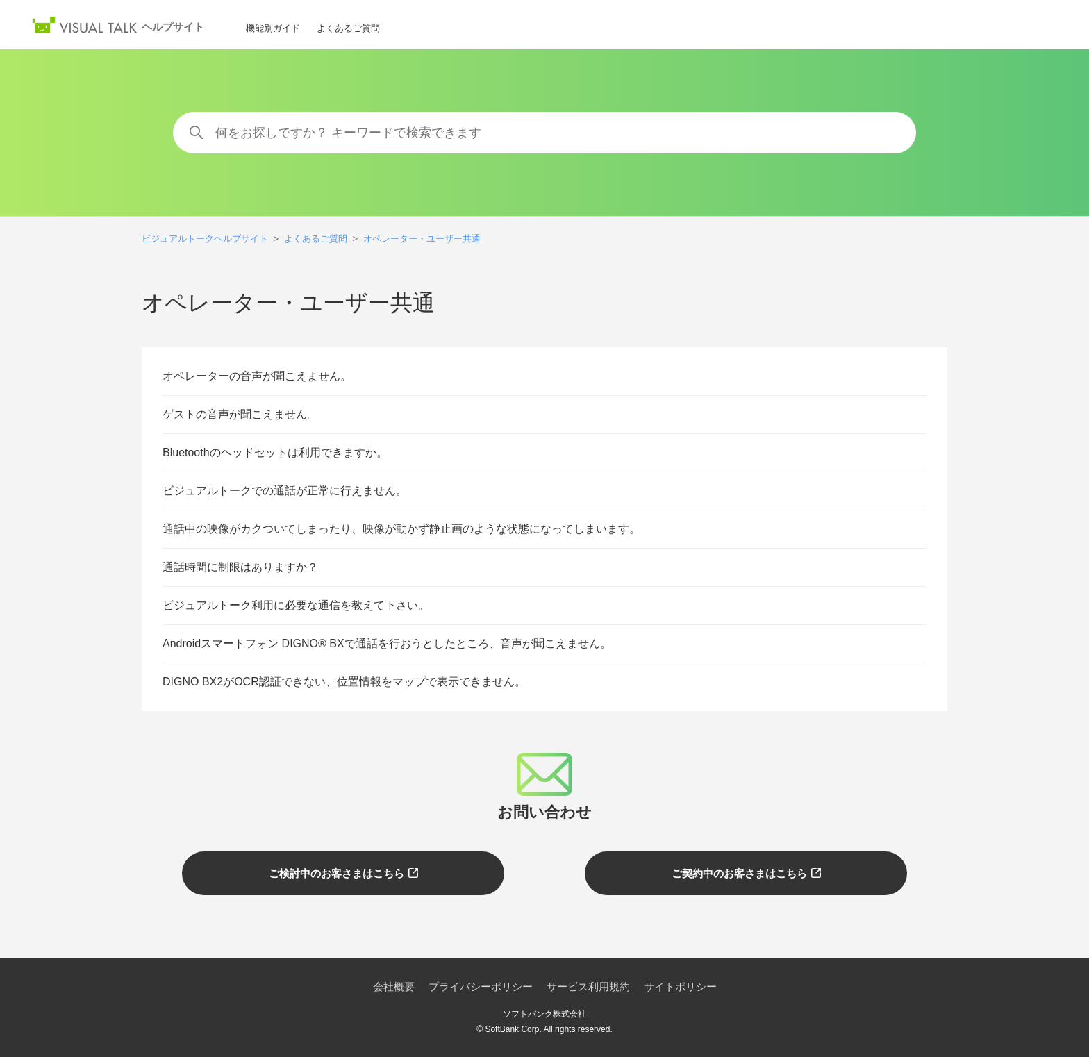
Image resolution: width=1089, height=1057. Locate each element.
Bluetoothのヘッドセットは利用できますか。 (275, 452)
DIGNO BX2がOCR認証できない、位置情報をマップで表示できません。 (344, 682)
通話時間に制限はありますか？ (240, 567)
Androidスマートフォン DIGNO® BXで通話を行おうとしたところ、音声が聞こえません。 (387, 643)
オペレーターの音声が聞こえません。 (257, 376)
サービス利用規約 (588, 986)
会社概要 (394, 986)
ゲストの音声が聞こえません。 (240, 414)
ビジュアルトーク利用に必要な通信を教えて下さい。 (296, 605)
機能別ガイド (273, 28)
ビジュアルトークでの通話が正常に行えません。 (285, 491)
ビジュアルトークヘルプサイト (205, 238)
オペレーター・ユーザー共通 (422, 238)
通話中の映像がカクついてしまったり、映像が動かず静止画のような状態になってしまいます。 (401, 529)
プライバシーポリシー (481, 986)
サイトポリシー (680, 986)
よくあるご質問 (348, 28)
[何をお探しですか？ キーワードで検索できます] (544, 132)
